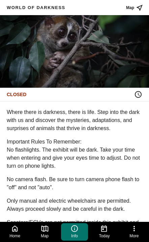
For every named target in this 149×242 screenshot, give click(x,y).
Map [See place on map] (135, 8)
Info (74, 231)
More (134, 231)
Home (14, 231)
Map (45, 231)
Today (104, 231)
